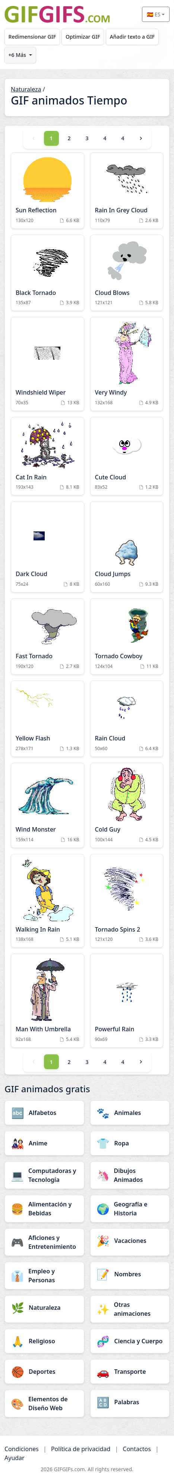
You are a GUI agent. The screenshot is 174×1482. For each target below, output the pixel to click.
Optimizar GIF (83, 36)
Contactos (137, 1449)
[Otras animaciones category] (130, 1309)
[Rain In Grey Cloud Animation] (127, 190)
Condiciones (21, 1449)
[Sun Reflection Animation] (47, 190)
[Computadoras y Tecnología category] (44, 1175)
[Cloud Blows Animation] (127, 273)
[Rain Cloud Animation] (127, 718)
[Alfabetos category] (44, 1113)
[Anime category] (44, 1143)
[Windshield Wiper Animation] (47, 364)
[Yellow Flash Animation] (47, 718)
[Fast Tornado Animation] (47, 636)
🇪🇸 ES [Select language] (153, 14)
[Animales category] (130, 1113)
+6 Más (17, 54)
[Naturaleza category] (44, 1307)
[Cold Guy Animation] (127, 805)
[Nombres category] (130, 1274)
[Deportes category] (44, 1371)
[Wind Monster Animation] (47, 805)
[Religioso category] (44, 1341)
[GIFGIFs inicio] (57, 14)
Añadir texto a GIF (132, 36)
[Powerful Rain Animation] (127, 1000)
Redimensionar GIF (32, 36)
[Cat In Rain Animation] (47, 456)
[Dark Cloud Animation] (47, 547)
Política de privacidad (81, 1449)
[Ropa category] (130, 1143)
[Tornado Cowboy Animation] (127, 636)
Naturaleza (26, 89)
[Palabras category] (130, 1402)
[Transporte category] (130, 1371)
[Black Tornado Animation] (47, 273)
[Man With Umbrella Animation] (47, 1000)
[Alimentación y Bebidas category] (44, 1208)
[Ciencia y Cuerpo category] (130, 1341)
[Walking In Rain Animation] (47, 901)
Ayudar (14, 1458)
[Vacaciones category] (130, 1241)
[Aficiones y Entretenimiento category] (44, 1242)
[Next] (140, 138)
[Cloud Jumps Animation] (127, 547)
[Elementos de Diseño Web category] (44, 1403)
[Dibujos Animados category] (130, 1175)
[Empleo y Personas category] (44, 1275)
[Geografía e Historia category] (130, 1208)
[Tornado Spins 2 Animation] (127, 901)
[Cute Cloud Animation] (127, 456)
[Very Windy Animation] (127, 364)
